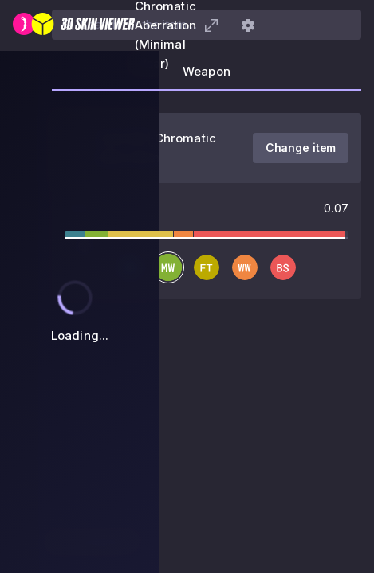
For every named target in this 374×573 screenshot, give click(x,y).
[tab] (206, 76)
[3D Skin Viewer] (74, 25)
